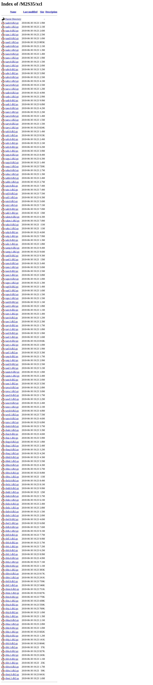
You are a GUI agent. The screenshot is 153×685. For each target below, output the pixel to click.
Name (13, 12)
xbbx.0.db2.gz (12, 473)
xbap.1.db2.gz (12, 445)
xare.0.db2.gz (11, 310)
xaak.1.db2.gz (12, 50)
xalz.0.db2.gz (11, 240)
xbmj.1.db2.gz (12, 678)
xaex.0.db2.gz (12, 116)
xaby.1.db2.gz (12, 81)
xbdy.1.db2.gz (12, 515)
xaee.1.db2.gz (11, 112)
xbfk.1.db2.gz (11, 531)
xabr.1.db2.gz (11, 73)
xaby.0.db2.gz (12, 77)
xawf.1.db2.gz (12, 399)
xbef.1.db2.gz (11, 523)
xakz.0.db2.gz (12, 224)
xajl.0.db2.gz (11, 193)
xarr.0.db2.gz (11, 317)
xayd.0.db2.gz (12, 410)
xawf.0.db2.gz (12, 395)
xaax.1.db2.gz (12, 58)
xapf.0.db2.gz (11, 286)
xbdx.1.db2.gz (12, 507)
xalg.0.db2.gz (11, 232)
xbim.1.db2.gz (12, 593)
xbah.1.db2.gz (12, 430)
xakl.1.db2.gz (11, 213)
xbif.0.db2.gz (11, 581)
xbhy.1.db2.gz (12, 577)
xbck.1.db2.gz (12, 484)
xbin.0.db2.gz (11, 597)
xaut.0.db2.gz (11, 379)
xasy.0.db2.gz (11, 341)
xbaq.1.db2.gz (12, 453)
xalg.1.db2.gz (11, 236)
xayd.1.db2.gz (12, 414)
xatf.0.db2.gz (11, 348)
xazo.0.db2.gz (12, 418)
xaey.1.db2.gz (11, 127)
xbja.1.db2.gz (11, 608)
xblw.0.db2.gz (12, 666)
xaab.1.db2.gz (12, 27)
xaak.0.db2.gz (12, 46)
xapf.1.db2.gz (11, 290)
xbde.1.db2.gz (12, 500)
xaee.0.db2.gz (11, 108)
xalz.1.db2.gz (11, 244)
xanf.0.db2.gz (11, 255)
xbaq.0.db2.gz (12, 449)
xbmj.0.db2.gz (12, 674)
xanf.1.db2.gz (11, 259)
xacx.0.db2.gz (12, 85)
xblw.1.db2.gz (12, 670)
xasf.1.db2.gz (11, 337)
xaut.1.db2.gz (11, 383)
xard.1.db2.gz (11, 306)
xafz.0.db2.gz (11, 147)
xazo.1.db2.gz (12, 422)
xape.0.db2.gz (12, 279)
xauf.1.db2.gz (11, 368)
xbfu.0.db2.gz (11, 558)
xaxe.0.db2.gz (12, 403)
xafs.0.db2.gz (11, 139)
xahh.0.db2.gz (12, 178)
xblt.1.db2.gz (11, 647)
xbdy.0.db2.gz (12, 511)
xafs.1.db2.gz (11, 143)
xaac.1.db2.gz (11, 34)
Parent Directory (13, 19)
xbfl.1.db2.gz (11, 538)
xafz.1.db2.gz (11, 151)
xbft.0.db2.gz (11, 550)
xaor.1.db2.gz (11, 275)
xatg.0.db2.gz (11, 356)
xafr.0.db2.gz (11, 131)
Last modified (30, 12)
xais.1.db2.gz (11, 189)
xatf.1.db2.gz (11, 352)
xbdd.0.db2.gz (12, 488)
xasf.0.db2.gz (11, 333)
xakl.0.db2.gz (11, 209)
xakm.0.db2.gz (12, 217)
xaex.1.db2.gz (12, 120)
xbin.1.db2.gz (11, 601)
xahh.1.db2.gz (12, 182)
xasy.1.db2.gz (11, 345)
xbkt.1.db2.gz (11, 632)
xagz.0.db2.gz (12, 162)
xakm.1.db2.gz (12, 220)
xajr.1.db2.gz (11, 205)
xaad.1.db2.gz (12, 42)
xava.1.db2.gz (12, 391)
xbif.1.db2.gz (11, 585)
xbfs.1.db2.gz (11, 546)
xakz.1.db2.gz (12, 228)
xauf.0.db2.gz (11, 364)
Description (51, 12)
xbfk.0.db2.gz (11, 527)
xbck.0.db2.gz (12, 480)
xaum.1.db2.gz (12, 376)
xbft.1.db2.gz (11, 554)
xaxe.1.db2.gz (12, 407)
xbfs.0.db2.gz (11, 542)
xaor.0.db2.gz (11, 271)
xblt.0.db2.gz (11, 643)
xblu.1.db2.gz (11, 655)
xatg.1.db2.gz (11, 360)
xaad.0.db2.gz (12, 38)
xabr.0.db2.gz (11, 69)
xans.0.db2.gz (11, 263)
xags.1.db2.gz (11, 158)
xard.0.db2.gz (11, 302)
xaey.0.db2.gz (11, 123)
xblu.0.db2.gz (11, 651)
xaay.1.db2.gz (11, 65)
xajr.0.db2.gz (11, 201)
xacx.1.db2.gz (12, 89)
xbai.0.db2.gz (11, 434)
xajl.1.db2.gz (11, 197)
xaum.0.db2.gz (12, 372)
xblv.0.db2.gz (11, 659)
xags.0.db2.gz (11, 154)
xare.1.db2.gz (11, 314)
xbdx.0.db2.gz (12, 504)
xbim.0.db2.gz (12, 589)
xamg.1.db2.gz (12, 251)
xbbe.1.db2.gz (12, 469)
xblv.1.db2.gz (11, 663)
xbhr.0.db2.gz (11, 566)
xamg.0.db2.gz (12, 248)
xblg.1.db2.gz (11, 639)
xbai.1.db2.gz (11, 438)
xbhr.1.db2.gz (11, 569)
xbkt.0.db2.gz (11, 628)
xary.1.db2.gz (11, 329)
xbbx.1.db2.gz (12, 476)
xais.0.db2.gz (11, 186)
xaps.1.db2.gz (11, 298)
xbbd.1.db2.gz (12, 461)
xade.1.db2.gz (12, 96)
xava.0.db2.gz (12, 387)
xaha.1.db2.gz (12, 174)
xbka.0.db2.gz (12, 620)
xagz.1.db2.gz (12, 166)
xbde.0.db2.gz (12, 496)
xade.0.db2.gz (12, 92)
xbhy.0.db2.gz (12, 573)
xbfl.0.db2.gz (11, 535)
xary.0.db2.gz (11, 325)
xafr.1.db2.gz (11, 135)
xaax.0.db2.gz (12, 54)
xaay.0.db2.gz (11, 61)
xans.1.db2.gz (11, 267)
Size (42, 12)
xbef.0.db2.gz (11, 519)
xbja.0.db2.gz (11, 604)
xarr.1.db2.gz (11, 321)
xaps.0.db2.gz (11, 294)
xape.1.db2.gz (12, 282)
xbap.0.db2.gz (12, 442)
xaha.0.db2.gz (12, 170)
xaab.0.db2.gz (12, 23)
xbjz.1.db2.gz (11, 616)
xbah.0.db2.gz (12, 426)
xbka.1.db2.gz (12, 624)
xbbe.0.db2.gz (12, 465)
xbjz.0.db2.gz (11, 612)
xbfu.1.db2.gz (11, 562)
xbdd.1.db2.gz (12, 492)
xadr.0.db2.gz (11, 100)
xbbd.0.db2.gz (12, 457)
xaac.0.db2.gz (11, 30)
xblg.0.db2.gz (11, 635)
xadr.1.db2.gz (11, 104)
